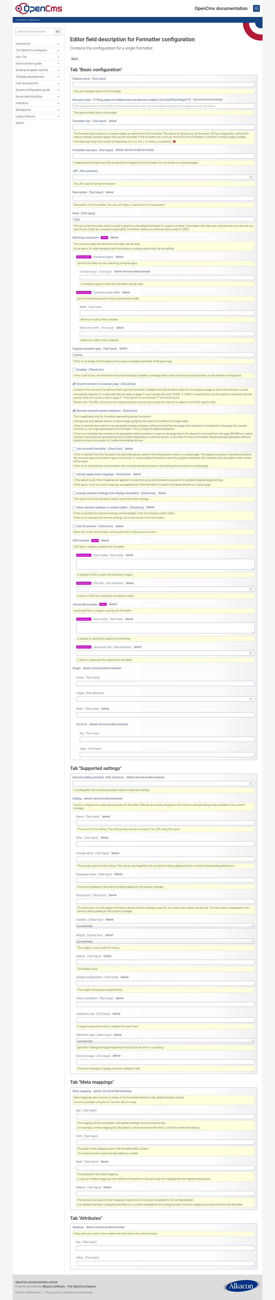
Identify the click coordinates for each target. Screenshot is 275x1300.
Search (20, 123)
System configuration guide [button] (33, 90)
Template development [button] (30, 76)
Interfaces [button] (22, 103)
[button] (58, 70)
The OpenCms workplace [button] (31, 50)
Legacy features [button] (26, 116)
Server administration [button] (29, 96)
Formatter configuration (28, 20)
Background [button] (23, 109)
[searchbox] (34, 31)
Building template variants (32, 70)
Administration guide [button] (29, 63)
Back (75, 59)
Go (57, 31)
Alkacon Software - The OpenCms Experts (69, 1286)
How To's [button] (21, 57)
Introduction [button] (23, 43)
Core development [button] (27, 83)
